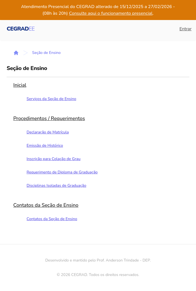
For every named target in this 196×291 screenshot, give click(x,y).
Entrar (185, 29)
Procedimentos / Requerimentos (49, 118)
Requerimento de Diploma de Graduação (62, 172)
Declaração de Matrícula (48, 132)
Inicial (19, 85)
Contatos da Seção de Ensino (45, 205)
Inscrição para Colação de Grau (54, 158)
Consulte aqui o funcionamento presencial (111, 13)
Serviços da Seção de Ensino (51, 98)
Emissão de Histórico (45, 145)
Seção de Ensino (46, 52)
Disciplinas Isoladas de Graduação (56, 185)
